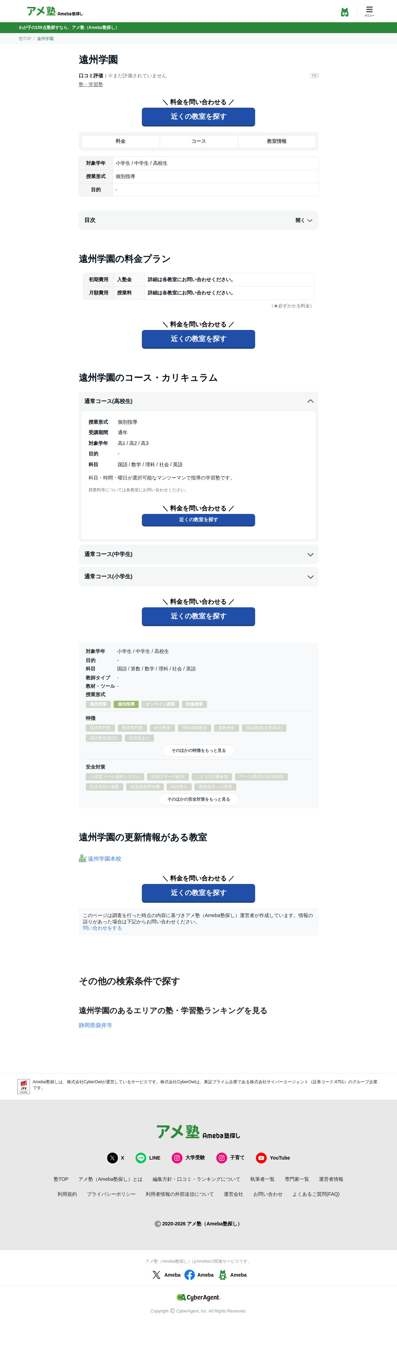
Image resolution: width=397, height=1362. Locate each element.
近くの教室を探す (199, 116)
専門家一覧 (297, 1179)
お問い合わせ (268, 1194)
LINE (147, 1158)
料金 (120, 141)
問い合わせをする (102, 928)
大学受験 (188, 1158)
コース (198, 141)
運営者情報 (331, 1179)
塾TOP (25, 38)
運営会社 (233, 1194)
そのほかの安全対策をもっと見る (198, 799)
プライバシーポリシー (111, 1194)
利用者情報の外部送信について (180, 1194)
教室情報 (277, 141)
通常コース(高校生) (199, 401)
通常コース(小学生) (199, 576)
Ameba (165, 1275)
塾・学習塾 (91, 84)
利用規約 (67, 1194)
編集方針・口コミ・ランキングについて (197, 1179)
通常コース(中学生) (199, 554)
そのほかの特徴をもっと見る (198, 750)
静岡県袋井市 (95, 1025)
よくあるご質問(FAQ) (315, 1194)
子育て (230, 1158)
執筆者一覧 (262, 1179)
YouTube (273, 1158)
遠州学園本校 (104, 859)
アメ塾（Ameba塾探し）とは (110, 1179)
